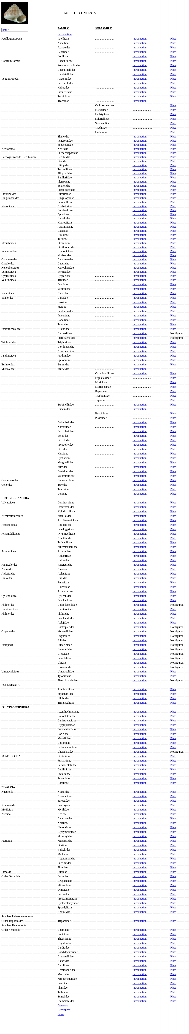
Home (5, 29)
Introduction (65, 34)
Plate (173, 38)
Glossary (63, 1005)
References (64, 1009)
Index (61, 1014)
